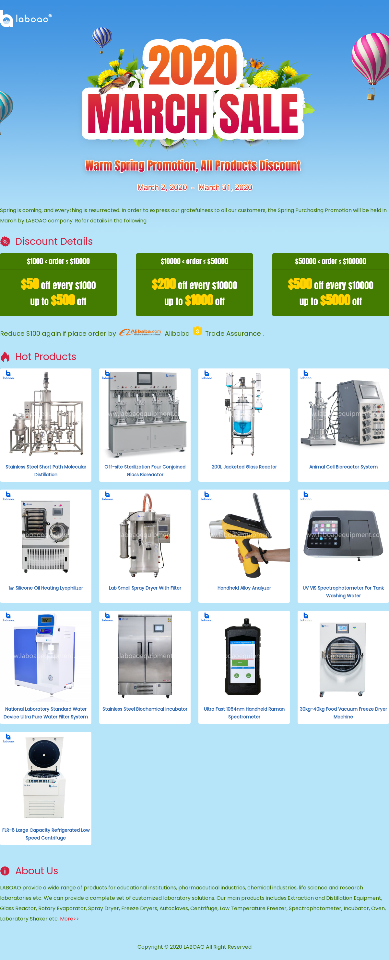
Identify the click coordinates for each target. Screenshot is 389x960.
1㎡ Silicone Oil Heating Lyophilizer (45, 588)
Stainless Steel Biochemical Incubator (144, 709)
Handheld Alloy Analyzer (244, 588)
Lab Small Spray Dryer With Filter (145, 588)
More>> (69, 918)
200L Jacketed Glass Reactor (244, 467)
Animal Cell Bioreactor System (343, 467)
